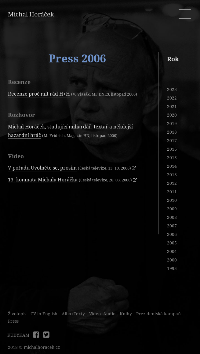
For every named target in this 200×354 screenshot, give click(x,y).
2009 (172, 208)
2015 (172, 157)
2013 (172, 174)
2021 (172, 106)
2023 (172, 89)
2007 (172, 225)
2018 (172, 132)
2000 (172, 260)
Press (13, 321)
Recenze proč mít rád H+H (39, 94)
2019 (172, 123)
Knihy (126, 313)
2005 (172, 242)
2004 (172, 251)
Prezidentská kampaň (158, 313)
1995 (172, 268)
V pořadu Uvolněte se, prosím (42, 168)
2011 (172, 191)
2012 (172, 183)
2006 (172, 234)
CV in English (44, 313)
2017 (172, 140)
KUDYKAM (18, 335)
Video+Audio (102, 313)
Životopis (17, 313)
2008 (172, 217)
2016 (172, 149)
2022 (172, 98)
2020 (172, 115)
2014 (172, 166)
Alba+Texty (73, 313)
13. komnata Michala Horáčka (43, 180)
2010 (172, 200)
